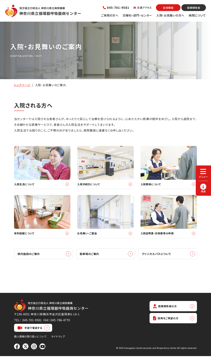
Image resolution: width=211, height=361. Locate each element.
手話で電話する (30, 333)
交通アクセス (142, 7)
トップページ (22, 85)
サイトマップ (58, 341)
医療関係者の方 (166, 311)
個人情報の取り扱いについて (30, 341)
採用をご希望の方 (167, 324)
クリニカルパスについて (157, 258)
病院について (197, 15)
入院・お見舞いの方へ (170, 15)
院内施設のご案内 (29, 258)
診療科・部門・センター (137, 15)
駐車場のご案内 (90, 258)
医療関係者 (193, 7)
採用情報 (168, 7)
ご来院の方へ (110, 15)
